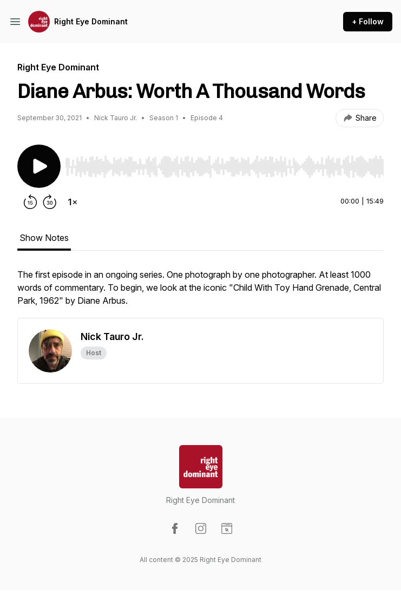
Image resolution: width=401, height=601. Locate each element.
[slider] (224, 166)
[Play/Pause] (39, 166)
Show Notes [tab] (44, 237)
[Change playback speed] (72, 202)
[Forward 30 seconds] (49, 202)
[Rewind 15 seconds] (30, 202)
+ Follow (368, 21)
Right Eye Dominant (91, 21)
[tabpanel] (200, 293)
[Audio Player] (224, 163)
